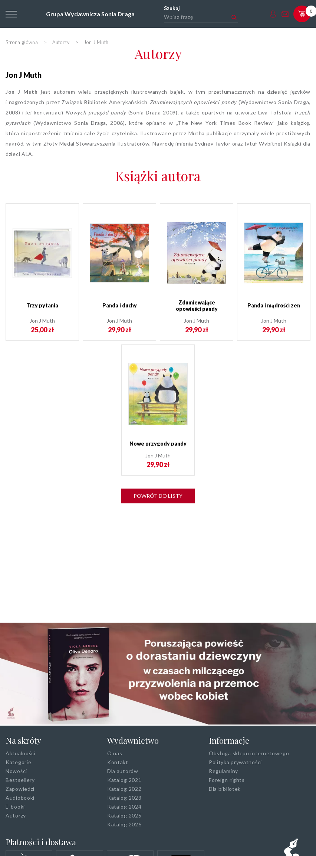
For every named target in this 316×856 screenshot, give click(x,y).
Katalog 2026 (124, 824)
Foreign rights (227, 780)
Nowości (16, 771)
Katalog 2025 (124, 815)
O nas (114, 753)
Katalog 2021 (124, 780)
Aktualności (21, 753)
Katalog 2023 (124, 798)
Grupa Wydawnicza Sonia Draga (90, 13)
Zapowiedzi (20, 789)
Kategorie (18, 762)
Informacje (229, 740)
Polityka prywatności (235, 762)
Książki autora (158, 175)
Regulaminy (223, 771)
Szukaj (172, 8)
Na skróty (23, 740)
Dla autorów (122, 771)
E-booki (15, 806)
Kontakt (117, 762)
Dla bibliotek (225, 789)
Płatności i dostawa (41, 841)
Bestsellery (20, 780)
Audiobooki (20, 798)
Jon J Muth (24, 74)
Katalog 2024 (124, 806)
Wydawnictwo (133, 740)
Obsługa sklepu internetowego (249, 753)
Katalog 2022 (124, 789)
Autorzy (158, 53)
